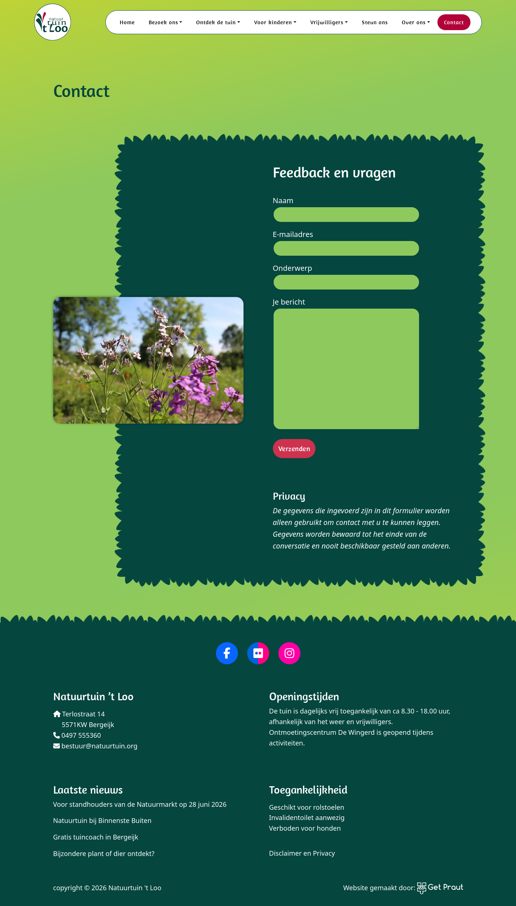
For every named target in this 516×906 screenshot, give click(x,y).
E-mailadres (346, 241)
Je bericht (346, 364)
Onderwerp (346, 275)
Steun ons (375, 22)
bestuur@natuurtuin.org (95, 745)
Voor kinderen (273, 22)
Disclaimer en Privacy (302, 853)
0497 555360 (77, 735)
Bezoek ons (163, 22)
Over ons (414, 22)
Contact (454, 22)
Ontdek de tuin (216, 22)
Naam (346, 207)
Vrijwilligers (326, 22)
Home (127, 22)
